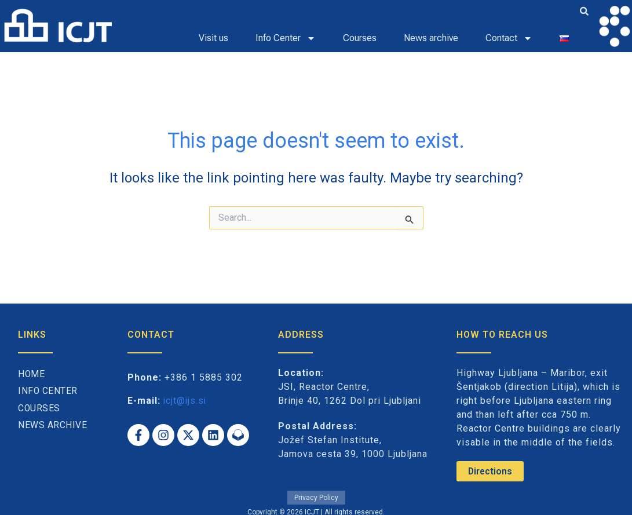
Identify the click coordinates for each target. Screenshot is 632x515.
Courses (360, 37)
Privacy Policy (316, 496)
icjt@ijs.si (185, 400)
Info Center (285, 38)
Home (31, 374)
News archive (431, 37)
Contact (508, 38)
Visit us (213, 37)
